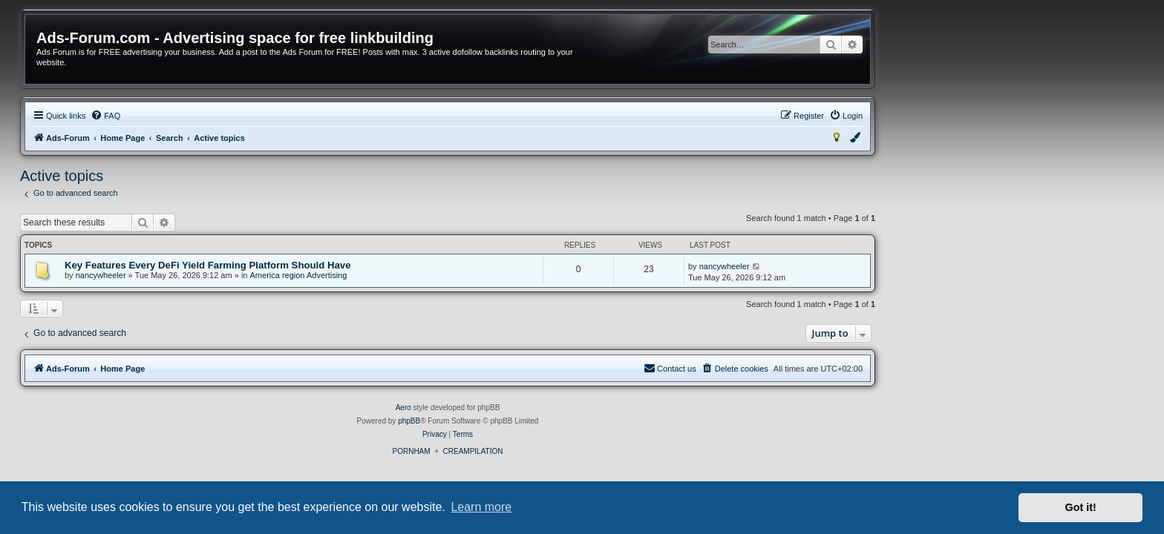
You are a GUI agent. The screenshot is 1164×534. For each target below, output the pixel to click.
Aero (538, 407)
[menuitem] (240, 116)
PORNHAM (545, 451)
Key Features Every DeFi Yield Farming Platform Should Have (342, 265)
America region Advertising (433, 275)
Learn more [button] (481, 507)
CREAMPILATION (608, 451)
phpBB (543, 421)
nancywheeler (235, 275)
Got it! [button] (1080, 507)
